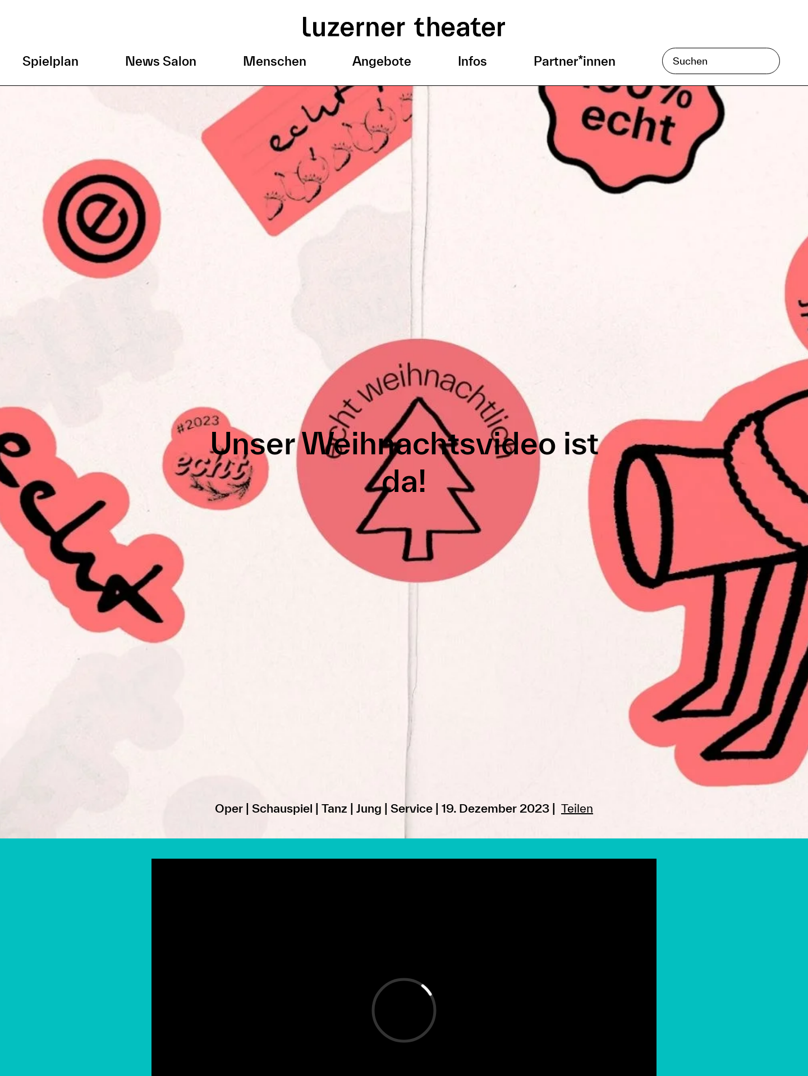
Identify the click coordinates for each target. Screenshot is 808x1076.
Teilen (577, 808)
